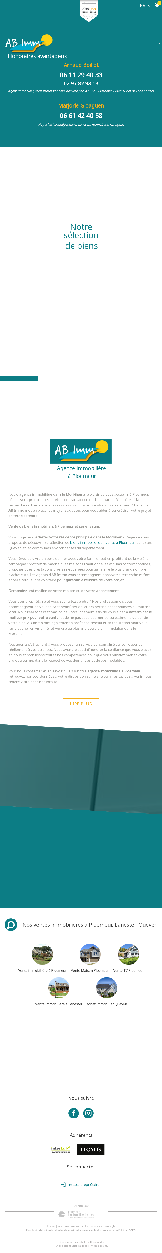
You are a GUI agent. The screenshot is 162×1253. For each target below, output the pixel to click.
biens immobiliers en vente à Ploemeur (102, 542)
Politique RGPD (127, 1230)
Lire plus (81, 704)
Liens (81, 1230)
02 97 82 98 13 (81, 83)
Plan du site (32, 1230)
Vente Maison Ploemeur (90, 970)
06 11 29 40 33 (81, 75)
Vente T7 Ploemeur (128, 970)
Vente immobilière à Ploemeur (42, 970)
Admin (89, 1230)
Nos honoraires (68, 1230)
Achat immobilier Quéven (107, 1004)
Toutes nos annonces (105, 1230)
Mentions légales (49, 1230)
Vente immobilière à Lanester (58, 1004)
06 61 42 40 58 (81, 115)
